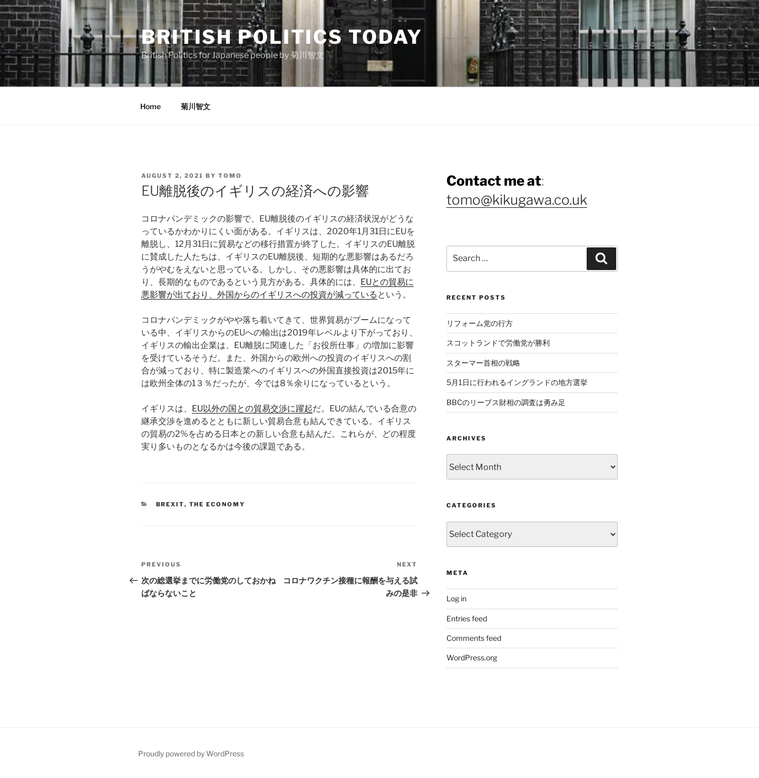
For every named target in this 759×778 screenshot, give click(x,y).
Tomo (230, 175)
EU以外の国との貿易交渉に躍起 (252, 409)
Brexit (170, 504)
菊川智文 (195, 106)
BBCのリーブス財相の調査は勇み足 (506, 402)
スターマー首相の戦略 (483, 362)
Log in (456, 598)
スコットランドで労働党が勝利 (498, 342)
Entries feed (466, 618)
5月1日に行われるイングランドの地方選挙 (517, 382)
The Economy (217, 504)
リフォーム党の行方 (479, 323)
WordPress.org (471, 657)
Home (150, 106)
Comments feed (473, 637)
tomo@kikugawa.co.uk (516, 199)
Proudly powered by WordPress (191, 753)
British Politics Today (282, 37)
